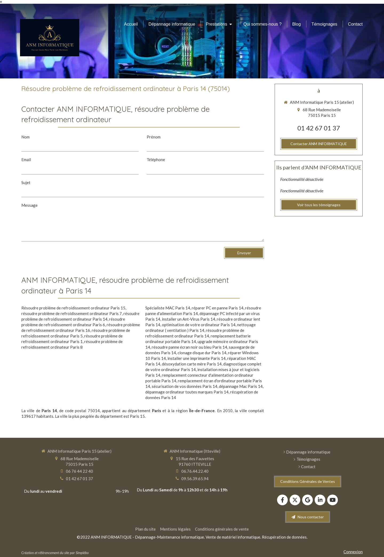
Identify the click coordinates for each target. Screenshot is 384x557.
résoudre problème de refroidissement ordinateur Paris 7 (71, 313)
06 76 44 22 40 (79, 471)
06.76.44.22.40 (195, 471)
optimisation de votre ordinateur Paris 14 (198, 324)
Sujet (25, 182)
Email (26, 159)
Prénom (154, 136)
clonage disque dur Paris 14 (202, 352)
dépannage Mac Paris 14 (241, 386)
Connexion (353, 551)
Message (29, 205)
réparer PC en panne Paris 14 (217, 307)
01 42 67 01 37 (318, 128)
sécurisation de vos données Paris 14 (184, 386)
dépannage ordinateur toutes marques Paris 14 (187, 391)
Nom (25, 136)
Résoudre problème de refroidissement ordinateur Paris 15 (73, 307)
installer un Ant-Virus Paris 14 (188, 319)
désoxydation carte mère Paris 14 (192, 363)
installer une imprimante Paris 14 (196, 358)
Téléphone (156, 159)
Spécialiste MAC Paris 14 (167, 307)
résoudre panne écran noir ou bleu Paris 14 (189, 347)
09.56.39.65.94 (195, 478)
